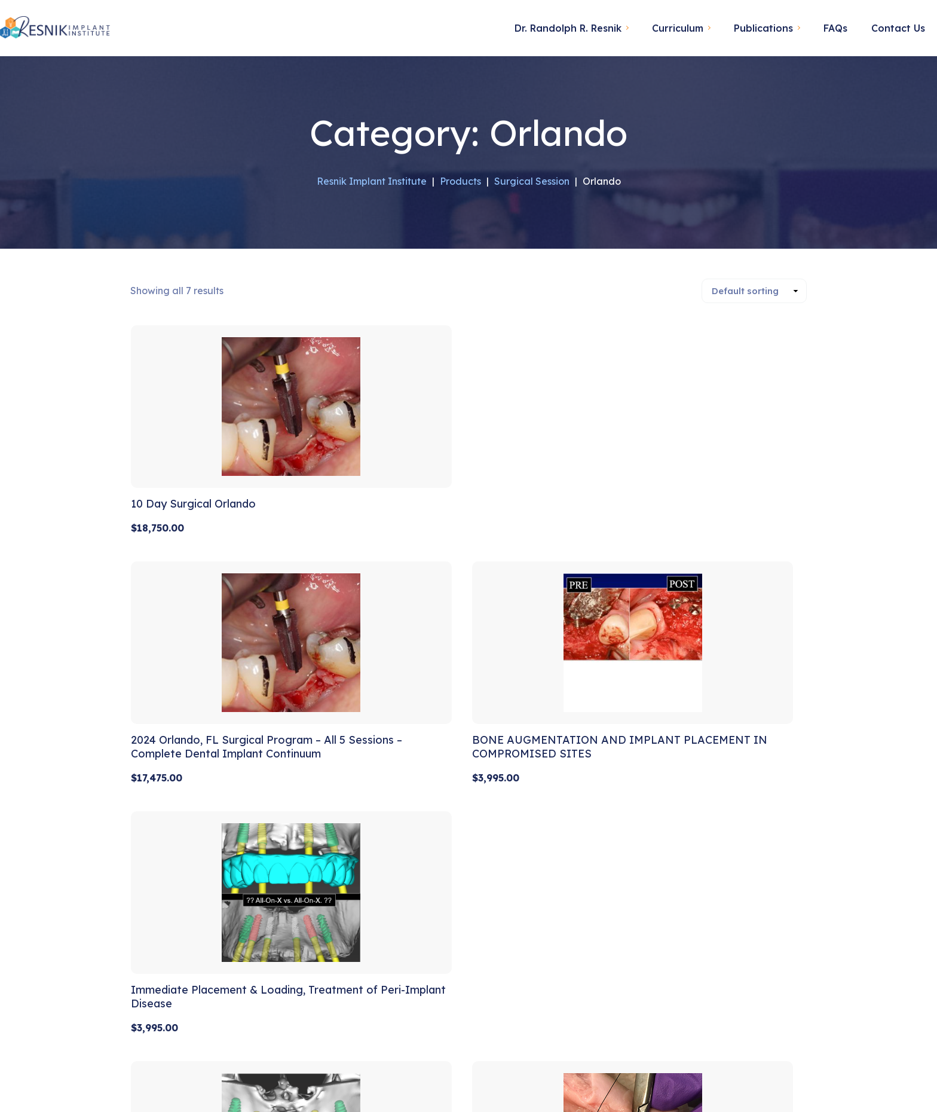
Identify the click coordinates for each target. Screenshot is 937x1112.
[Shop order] (754, 290)
